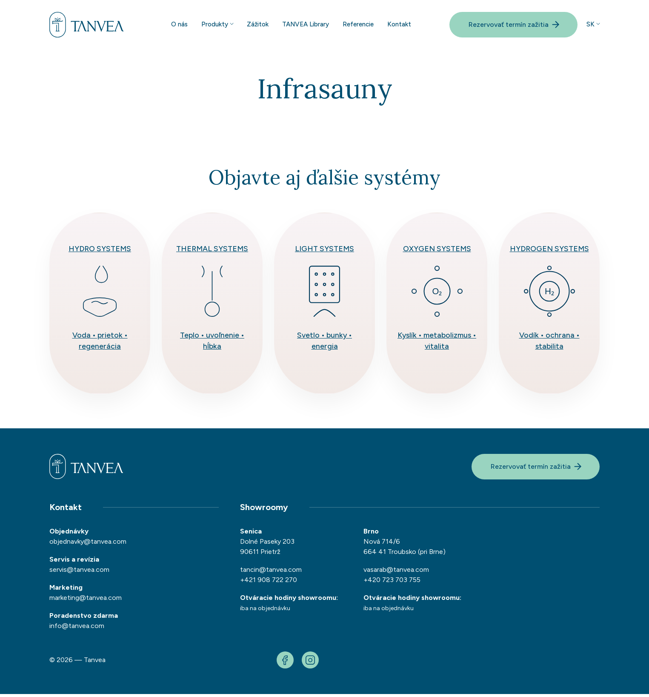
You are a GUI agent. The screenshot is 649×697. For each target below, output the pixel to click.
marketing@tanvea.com (85, 601)
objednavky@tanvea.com (87, 544)
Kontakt (399, 25)
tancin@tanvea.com (271, 572)
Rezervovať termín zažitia (514, 25)
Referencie (358, 25)
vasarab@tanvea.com (396, 572)
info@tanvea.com (76, 629)
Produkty (214, 25)
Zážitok (258, 25)
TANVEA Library (305, 25)
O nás (179, 25)
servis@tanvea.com (79, 572)
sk (590, 25)
